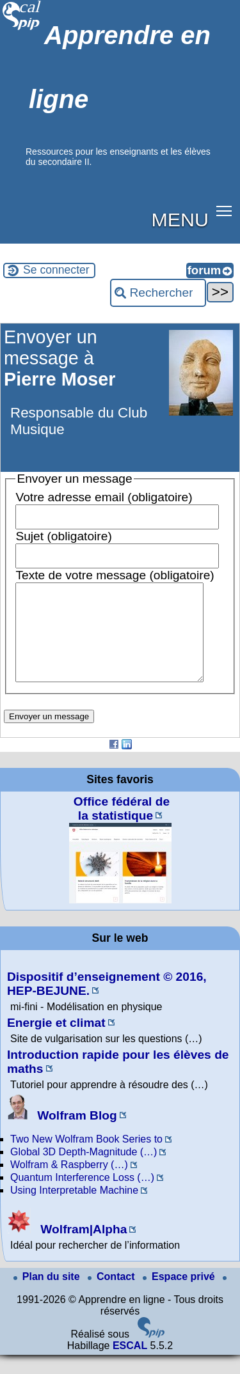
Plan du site (48, 1295)
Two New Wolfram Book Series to (86, 1158)
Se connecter (56, 269)
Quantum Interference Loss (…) (82, 1196)
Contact (113, 1295)
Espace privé (180, 1295)
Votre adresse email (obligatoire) (103, 497)
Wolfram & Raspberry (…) (69, 1183)
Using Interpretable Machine (74, 1209)
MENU (180, 219)
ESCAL (130, 1364)
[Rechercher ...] (158, 293)
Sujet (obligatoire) (63, 536)
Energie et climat (56, 1042)
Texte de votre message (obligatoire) (114, 575)
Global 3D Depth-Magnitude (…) (83, 1171)
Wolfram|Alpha (67, 1248)
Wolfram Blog (62, 1134)
